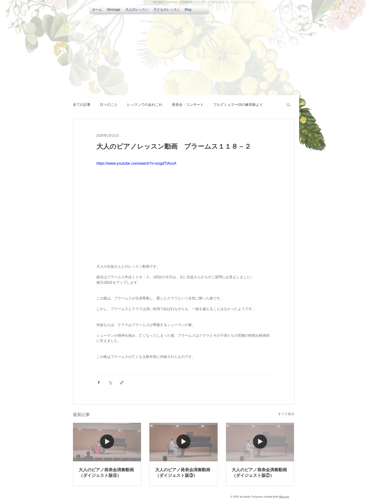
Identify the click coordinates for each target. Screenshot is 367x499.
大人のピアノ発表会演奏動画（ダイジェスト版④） (106, 472)
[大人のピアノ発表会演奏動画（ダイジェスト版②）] (260, 442)
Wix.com (284, 496)
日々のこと (109, 104)
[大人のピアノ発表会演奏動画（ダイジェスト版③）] (183, 442)
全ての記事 (82, 104)
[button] (288, 104)
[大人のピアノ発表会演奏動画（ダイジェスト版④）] (107, 442)
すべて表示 (286, 414)
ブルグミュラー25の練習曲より (238, 104)
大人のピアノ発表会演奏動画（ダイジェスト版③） (182, 472)
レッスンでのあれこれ (144, 104)
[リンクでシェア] (122, 382)
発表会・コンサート (188, 104)
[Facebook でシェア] (98, 382)
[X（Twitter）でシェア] (110, 382)
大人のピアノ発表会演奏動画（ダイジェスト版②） (259, 472)
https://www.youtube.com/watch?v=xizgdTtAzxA (136, 163)
